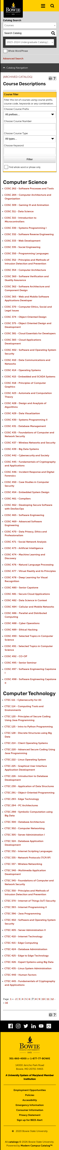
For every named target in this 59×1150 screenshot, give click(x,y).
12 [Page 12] (52, 999)
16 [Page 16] (6, 1003)
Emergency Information (30, 1105)
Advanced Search (13, 58)
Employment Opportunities (30, 1090)
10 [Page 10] (43, 999)
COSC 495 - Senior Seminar (20, 663)
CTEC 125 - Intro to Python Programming (28, 727)
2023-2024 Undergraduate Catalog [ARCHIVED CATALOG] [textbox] (30, 42)
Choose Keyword (14, 145)
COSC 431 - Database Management (25, 426)
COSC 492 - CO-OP (15, 656)
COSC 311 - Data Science (19, 211)
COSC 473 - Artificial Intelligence (23, 548)
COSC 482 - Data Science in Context (25, 600)
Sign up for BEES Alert (29, 1120)
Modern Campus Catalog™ (36, 1146)
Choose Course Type (16, 133)
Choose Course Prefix (16, 109)
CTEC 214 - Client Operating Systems (26, 743)
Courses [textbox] (9, 25)
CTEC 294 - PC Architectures (21, 805)
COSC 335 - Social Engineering (22, 247)
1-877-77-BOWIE (40, 1058)
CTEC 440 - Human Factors (20, 975)
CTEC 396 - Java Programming (22, 914)
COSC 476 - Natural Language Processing (29, 565)
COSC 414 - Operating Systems (22, 370)
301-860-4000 (18, 1058)
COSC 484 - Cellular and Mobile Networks (29, 607)
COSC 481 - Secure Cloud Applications (27, 594)
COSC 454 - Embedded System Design (26, 492)
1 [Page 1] (10, 999)
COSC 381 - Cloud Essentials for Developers (30, 333)
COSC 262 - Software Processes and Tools (29, 188)
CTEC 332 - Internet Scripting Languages (28, 851)
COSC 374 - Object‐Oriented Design (25, 317)
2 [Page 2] (16, 999)
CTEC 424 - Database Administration (25, 949)
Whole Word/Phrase (18, 51)
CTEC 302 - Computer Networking (24, 828)
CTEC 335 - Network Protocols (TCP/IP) (27, 858)
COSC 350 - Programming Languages (26, 253)
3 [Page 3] (19, 999)
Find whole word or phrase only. (25, 167)
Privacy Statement (29, 1115)
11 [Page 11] (48, 999)
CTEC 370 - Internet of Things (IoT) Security (30, 901)
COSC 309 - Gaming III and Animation (26, 205)
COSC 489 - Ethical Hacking (20, 630)
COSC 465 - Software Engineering (24, 515)
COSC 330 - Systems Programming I (25, 228)
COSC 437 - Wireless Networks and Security (29, 443)
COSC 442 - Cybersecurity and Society (26, 455)
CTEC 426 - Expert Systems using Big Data (29, 962)
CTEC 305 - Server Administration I (24, 835)
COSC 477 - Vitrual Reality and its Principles (30, 571)
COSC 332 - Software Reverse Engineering (29, 234)
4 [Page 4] (22, 999)
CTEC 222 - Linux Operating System (25, 760)
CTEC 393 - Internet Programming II (25, 907)
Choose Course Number (18, 121)
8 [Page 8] (36, 999)
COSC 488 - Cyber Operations (21, 623)
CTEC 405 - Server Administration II (25, 930)
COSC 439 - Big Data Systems (21, 449)
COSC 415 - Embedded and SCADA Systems (29, 377)
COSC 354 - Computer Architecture (25, 270)
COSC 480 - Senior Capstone (21, 588)
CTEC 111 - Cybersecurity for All (22, 700)
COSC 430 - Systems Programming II (25, 420)
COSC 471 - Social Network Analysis (25, 542)
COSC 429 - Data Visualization (22, 413)
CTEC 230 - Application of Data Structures (29, 786)
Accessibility (29, 1100)
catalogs (13, 1142)
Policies (29, 1095)
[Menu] (43, 6)
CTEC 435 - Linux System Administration (28, 968)
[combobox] (30, 25)
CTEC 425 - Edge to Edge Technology (26, 956)
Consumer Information (29, 1110)
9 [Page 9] (39, 999)
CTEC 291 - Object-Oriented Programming (29, 793)
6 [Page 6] (29, 999)
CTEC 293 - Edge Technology (21, 799)
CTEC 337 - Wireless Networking (23, 864)
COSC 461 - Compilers (17, 499)
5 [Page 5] (26, 999)
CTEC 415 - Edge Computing (21, 943)
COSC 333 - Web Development (22, 241)
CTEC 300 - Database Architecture (24, 822)
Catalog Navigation (17, 68)
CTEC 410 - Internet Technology (23, 936)
